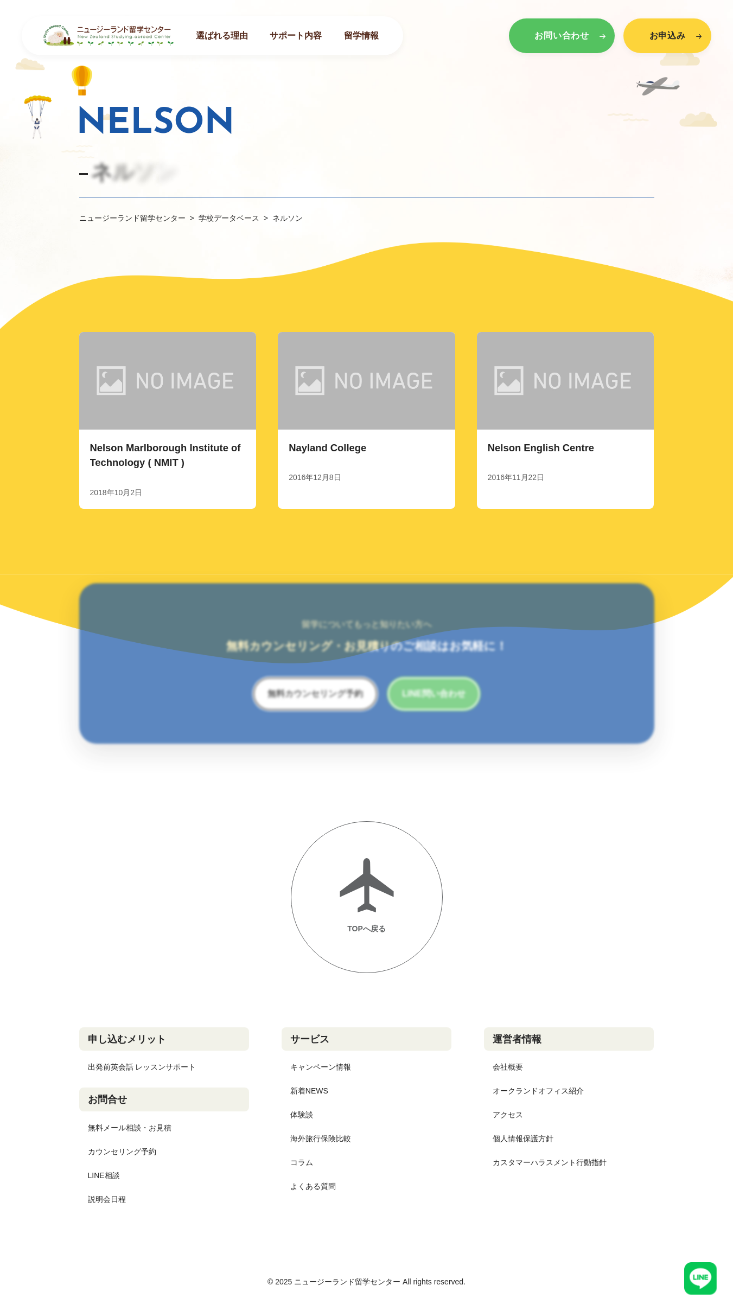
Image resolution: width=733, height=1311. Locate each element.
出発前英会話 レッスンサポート (142, 1067)
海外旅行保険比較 (320, 1138)
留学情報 (361, 35)
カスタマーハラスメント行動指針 (550, 1162)
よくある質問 (313, 1186)
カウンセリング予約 (122, 1151)
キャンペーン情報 (320, 1067)
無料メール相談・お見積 (129, 1127)
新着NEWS (309, 1090)
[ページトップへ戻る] (367, 897)
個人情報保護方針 (523, 1138)
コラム (301, 1162)
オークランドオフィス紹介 (538, 1090)
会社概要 (508, 1067)
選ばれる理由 (222, 35)
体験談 (301, 1114)
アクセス (508, 1114)
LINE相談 (104, 1175)
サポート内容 (296, 35)
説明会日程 (107, 1199)
